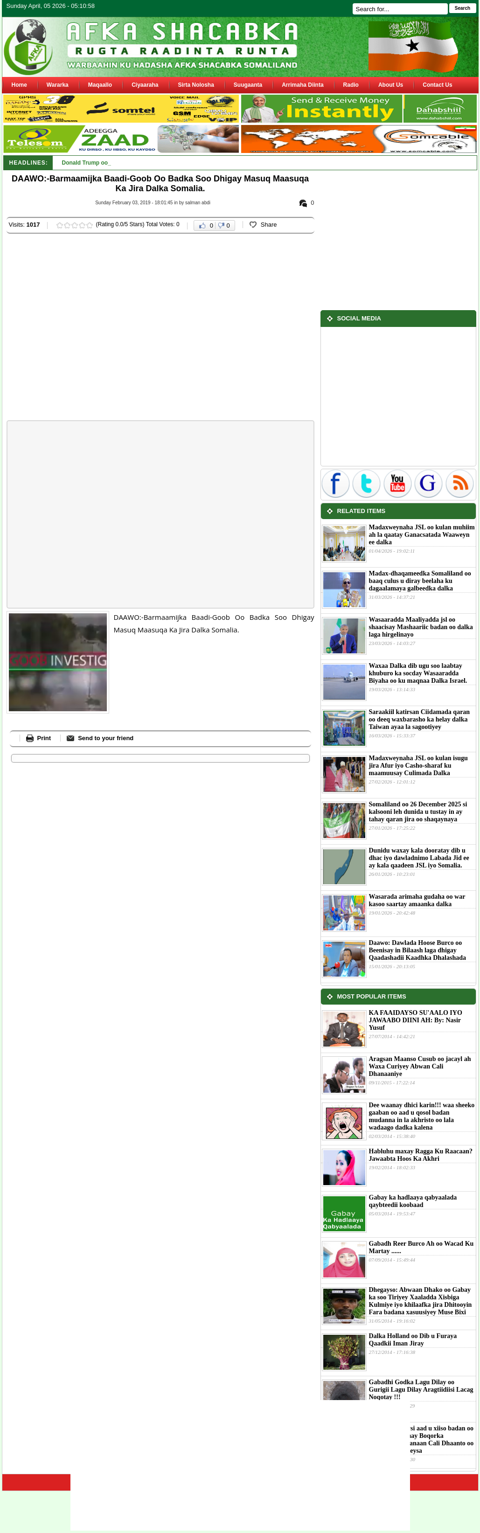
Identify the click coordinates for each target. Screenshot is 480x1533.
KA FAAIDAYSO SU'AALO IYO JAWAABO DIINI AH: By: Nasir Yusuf (415, 1020)
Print (44, 738)
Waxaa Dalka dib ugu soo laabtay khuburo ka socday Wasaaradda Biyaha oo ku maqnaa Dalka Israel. (418, 673)
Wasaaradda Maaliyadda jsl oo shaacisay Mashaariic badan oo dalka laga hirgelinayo (421, 627)
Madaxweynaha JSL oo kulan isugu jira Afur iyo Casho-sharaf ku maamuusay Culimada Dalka (418, 766)
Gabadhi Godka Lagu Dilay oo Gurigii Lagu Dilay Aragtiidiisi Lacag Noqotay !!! (421, 1390)
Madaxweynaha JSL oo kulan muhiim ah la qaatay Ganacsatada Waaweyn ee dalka (422, 535)
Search (462, 8)
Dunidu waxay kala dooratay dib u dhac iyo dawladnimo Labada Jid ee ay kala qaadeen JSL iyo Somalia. (419, 858)
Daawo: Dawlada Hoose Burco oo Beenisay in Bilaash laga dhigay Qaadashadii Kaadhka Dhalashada (417, 950)
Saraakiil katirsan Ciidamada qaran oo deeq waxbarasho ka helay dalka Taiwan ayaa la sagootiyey (419, 719)
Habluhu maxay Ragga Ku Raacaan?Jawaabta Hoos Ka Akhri (421, 1155)
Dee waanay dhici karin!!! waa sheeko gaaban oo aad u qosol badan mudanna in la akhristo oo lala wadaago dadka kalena (422, 1116)
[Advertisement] (89, 328)
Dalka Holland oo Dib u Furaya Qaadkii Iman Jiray (413, 1339)
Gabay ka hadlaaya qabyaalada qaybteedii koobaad (413, 1201)
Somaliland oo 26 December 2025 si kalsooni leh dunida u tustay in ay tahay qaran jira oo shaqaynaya (418, 812)
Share (269, 224)
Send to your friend (105, 738)
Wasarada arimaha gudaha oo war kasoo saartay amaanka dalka (417, 900)
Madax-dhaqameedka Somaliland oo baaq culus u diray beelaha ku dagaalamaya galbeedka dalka (420, 581)
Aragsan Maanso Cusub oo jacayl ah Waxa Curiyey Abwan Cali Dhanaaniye (420, 1066)
